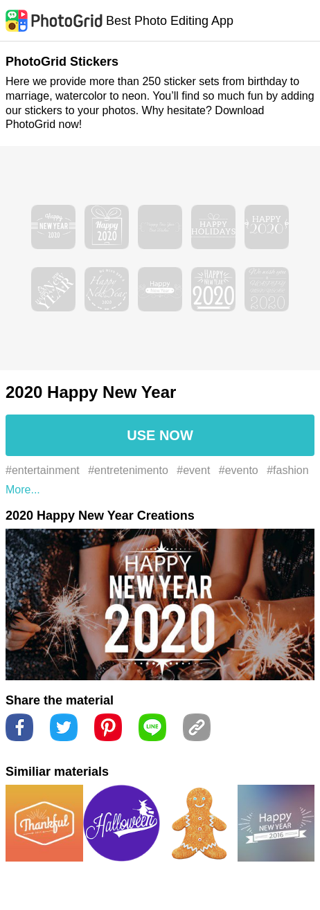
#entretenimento (128, 470)
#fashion (288, 470)
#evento (238, 470)
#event (193, 470)
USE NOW (160, 435)
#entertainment (43, 470)
